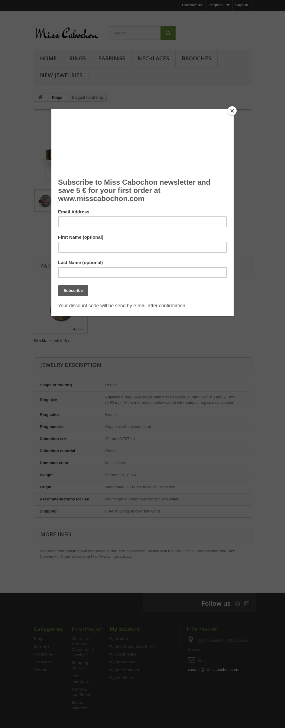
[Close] (232, 110)
